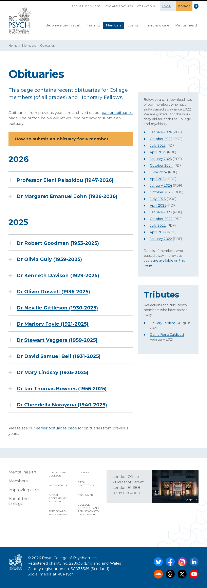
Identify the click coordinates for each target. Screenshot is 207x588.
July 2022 (158, 225)
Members (113, 25)
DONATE (184, 6)
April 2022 (158, 232)
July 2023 (158, 199)
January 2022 (161, 239)
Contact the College (58, 474)
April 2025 (158, 152)
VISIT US (191, 500)
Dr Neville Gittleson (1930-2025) (57, 308)
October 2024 (161, 165)
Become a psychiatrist (63, 25)
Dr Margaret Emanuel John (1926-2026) (67, 196)
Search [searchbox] (196, 6)
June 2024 (158, 172)
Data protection (86, 484)
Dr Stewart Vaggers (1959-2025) (57, 340)
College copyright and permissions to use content (88, 509)
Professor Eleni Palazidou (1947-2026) (65, 180)
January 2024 (161, 185)
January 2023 (161, 212)
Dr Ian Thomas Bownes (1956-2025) (62, 388)
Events (132, 25)
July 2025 (158, 145)
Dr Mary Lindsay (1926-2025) (53, 372)
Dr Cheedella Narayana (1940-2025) (62, 405)
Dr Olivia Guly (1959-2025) (49, 259)
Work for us (58, 485)
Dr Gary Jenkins (162, 323)
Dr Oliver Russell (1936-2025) (53, 292)
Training (93, 25)
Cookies (83, 472)
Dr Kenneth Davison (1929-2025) (58, 275)
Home (13, 45)
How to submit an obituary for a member (72, 139)
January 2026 (161, 132)
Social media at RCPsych (51, 574)
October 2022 (161, 219)
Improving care (157, 25)
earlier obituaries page (56, 428)
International (146, 6)
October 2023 (161, 192)
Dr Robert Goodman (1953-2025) (58, 243)
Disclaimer (85, 494)
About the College (86, 6)
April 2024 (158, 179)
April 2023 (158, 205)
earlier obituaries (117, 112)
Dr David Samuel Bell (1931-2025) (59, 356)
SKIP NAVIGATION (69, 5)
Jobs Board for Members (58, 513)
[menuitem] (63, 25)
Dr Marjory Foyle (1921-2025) (53, 324)
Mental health (186, 25)
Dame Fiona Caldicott (167, 335)
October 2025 (161, 139)
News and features (118, 6)
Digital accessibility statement (58, 498)
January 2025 (161, 159)
